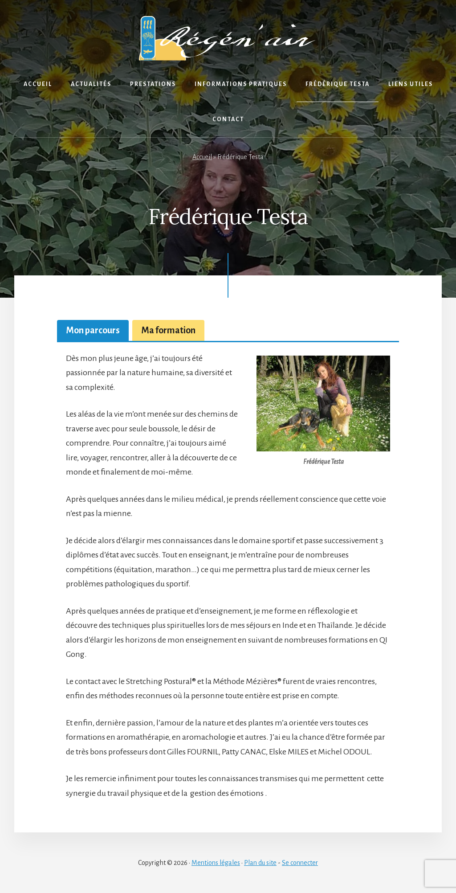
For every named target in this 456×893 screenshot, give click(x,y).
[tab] (93, 330)
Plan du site (260, 862)
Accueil (202, 156)
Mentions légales (215, 862)
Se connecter (300, 862)
